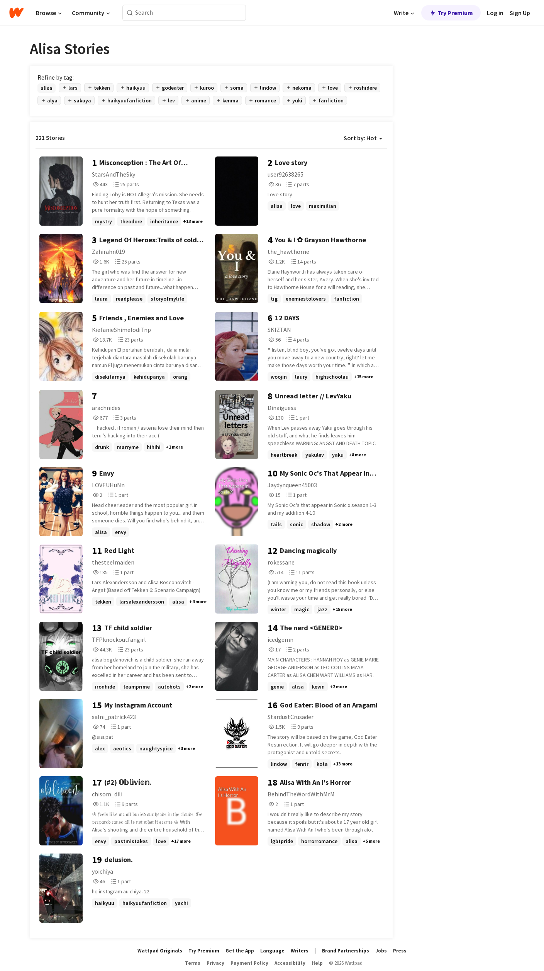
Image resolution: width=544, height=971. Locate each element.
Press (400, 950)
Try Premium (451, 13)
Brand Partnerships (345, 950)
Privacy (215, 963)
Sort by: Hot (363, 138)
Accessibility (290, 963)
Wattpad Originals (159, 950)
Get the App (239, 950)
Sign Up (520, 13)
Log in (495, 13)
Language (272, 950)
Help (317, 963)
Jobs (381, 950)
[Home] (16, 12)
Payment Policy (249, 963)
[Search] (129, 13)
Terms (192, 963)
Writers (299, 950)
